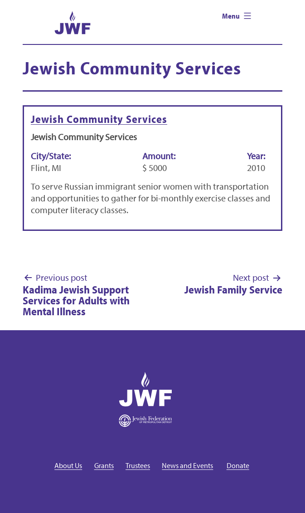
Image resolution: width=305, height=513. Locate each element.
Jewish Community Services (99, 119)
